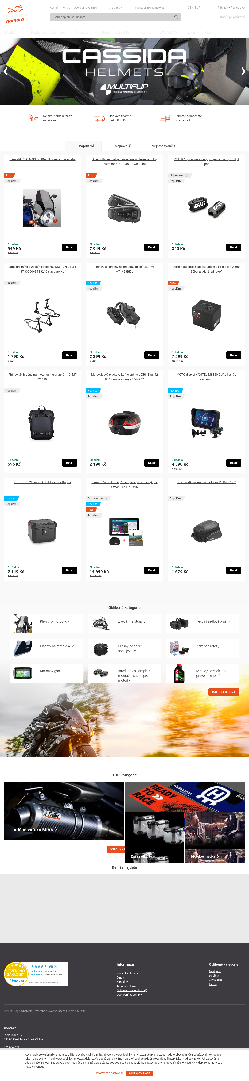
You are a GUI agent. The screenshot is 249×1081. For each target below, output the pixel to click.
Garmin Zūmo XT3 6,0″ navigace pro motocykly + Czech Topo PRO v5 (124, 484)
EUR (197, 7)
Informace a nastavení (109, 1073)
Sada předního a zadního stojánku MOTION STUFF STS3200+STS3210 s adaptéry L (42, 269)
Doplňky (214, 975)
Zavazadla (215, 980)
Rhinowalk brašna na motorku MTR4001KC (206, 482)
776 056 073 (116, 7)
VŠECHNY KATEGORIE (124, 849)
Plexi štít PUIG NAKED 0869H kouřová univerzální (43, 159)
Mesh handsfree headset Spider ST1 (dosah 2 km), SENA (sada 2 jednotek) (206, 269)
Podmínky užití (76, 1011)
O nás (66, 7)
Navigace (215, 971)
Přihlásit (223, 7)
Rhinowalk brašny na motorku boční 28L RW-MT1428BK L (124, 269)
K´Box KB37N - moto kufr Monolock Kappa (42, 482)
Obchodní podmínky (85, 7)
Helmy (213, 984)
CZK (190, 7)
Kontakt (54, 7)
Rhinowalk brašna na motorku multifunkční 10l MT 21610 (42, 377)
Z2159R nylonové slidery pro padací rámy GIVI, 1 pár (206, 161)
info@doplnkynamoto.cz (149, 7)
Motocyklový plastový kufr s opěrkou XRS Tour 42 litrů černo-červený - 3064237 (124, 377)
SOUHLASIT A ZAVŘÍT (139, 1073)
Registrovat (238, 7)
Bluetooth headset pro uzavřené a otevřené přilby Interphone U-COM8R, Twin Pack (124, 161)
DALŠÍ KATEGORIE (224, 692)
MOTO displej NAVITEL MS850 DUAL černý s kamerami (206, 377)
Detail (69, 247)
